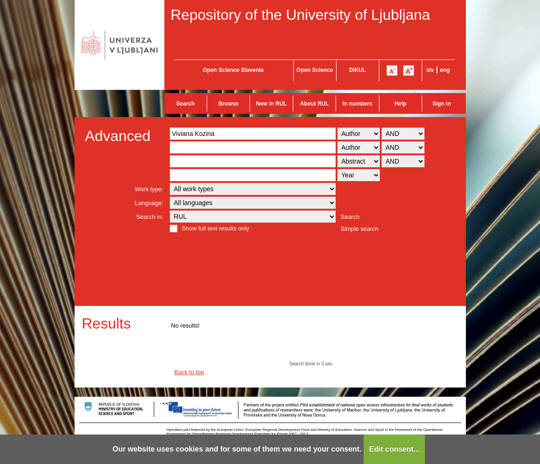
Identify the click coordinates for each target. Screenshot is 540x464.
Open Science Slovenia (233, 70)
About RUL (314, 103)
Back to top (189, 372)
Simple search (359, 228)
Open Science (314, 70)
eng (445, 70)
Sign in (441, 103)
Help (400, 103)
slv (430, 70)
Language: (149, 203)
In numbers (357, 103)
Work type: (149, 189)
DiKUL (357, 70)
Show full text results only (216, 228)
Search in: (149, 216)
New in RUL (271, 103)
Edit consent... (394, 449)
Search (185, 103)
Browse (228, 103)
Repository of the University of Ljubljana (300, 14)
